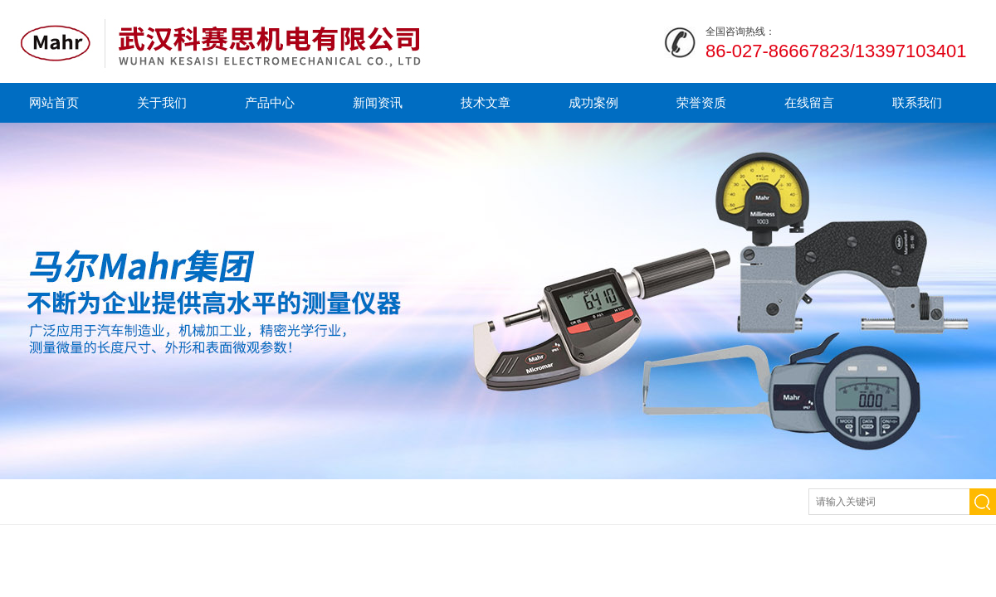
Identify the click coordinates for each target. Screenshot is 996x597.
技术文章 (485, 102)
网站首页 (54, 102)
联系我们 (917, 102)
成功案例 (593, 102)
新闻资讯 (378, 102)
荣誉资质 (701, 102)
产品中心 (270, 102)
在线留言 (809, 102)
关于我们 (162, 102)
